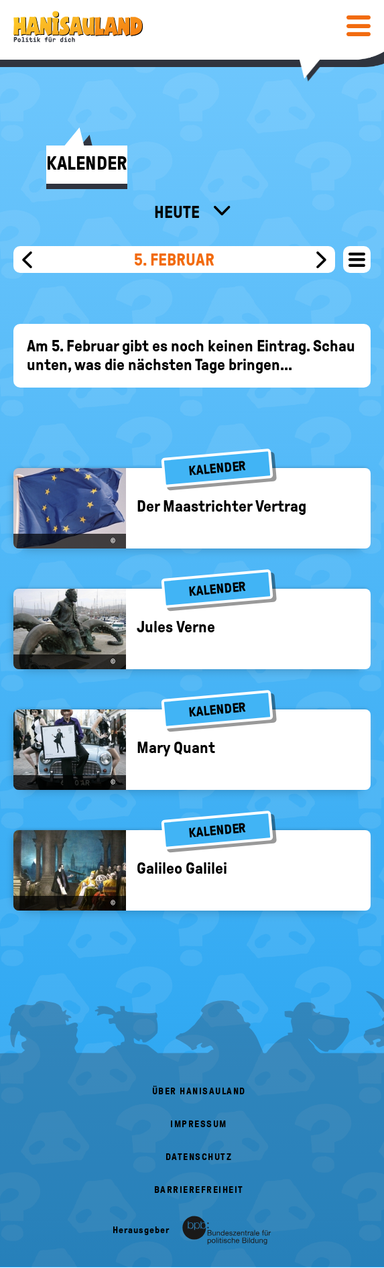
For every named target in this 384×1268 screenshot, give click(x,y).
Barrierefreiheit (199, 1190)
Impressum (198, 1124)
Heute (178, 212)
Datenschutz (199, 1157)
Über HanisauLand (199, 1091)
